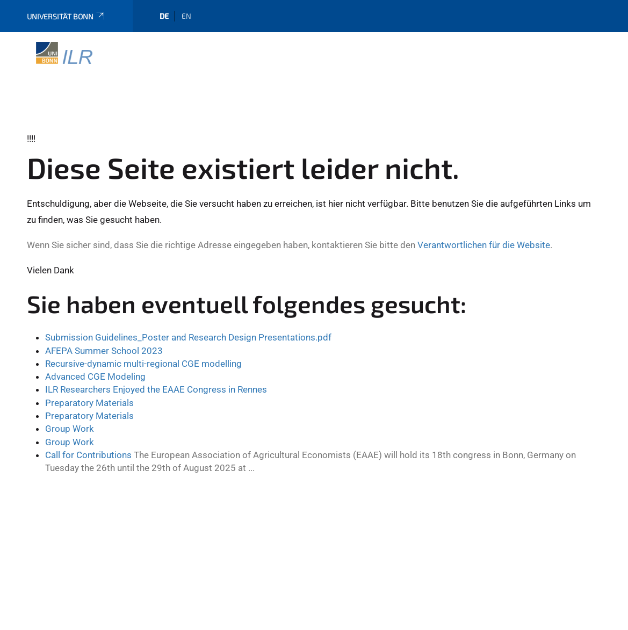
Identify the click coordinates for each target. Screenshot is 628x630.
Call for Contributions (88, 455)
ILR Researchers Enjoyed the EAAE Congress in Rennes (156, 389)
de (164, 15)
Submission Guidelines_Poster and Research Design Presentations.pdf (188, 337)
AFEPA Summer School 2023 (104, 350)
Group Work (69, 428)
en (186, 15)
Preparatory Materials (89, 402)
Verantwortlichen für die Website (483, 245)
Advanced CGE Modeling (95, 376)
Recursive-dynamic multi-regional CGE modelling (143, 363)
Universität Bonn (66, 16)
